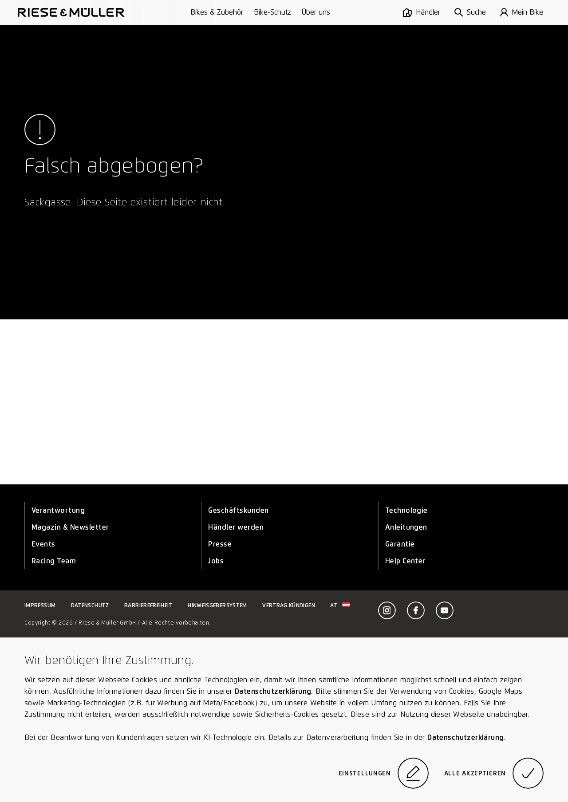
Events (43, 544)
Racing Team (54, 561)
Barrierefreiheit (148, 605)
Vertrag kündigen (288, 605)
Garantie (400, 544)
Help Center (405, 561)
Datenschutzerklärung (273, 691)
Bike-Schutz (272, 12)
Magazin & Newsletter (70, 527)
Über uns (316, 12)
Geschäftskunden (238, 510)
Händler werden (236, 527)
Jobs (216, 561)
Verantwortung (58, 510)
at (340, 605)
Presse (220, 544)
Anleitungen (406, 527)
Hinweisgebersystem (217, 605)
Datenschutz (90, 605)
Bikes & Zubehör (216, 12)
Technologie (406, 510)
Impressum (39, 605)
